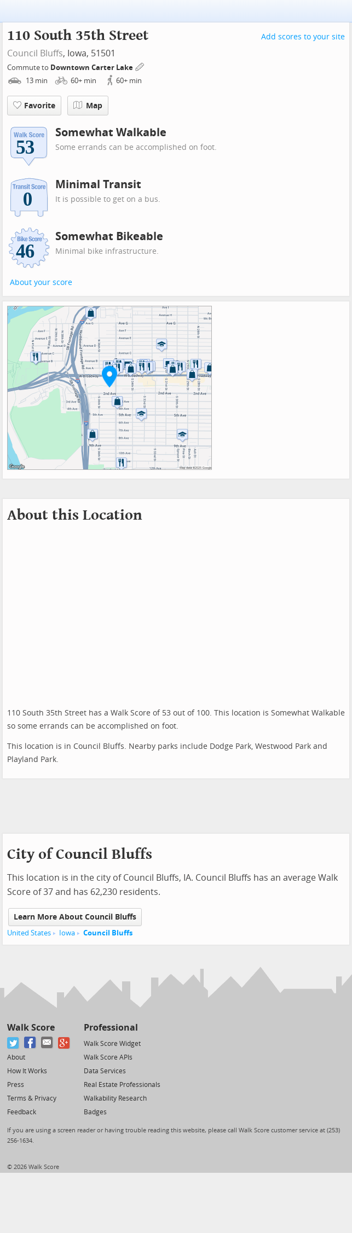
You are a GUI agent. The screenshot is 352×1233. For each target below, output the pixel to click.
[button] (109, 376)
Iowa (67, 933)
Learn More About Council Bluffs (75, 917)
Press (15, 1085)
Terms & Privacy (31, 1098)
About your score (41, 282)
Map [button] (87, 105)
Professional (111, 1027)
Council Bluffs (35, 53)
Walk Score (31, 1027)
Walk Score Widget (112, 1044)
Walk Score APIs (108, 1057)
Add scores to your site (303, 37)
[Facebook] (30, 1043)
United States (29, 933)
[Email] (47, 1043)
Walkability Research (115, 1098)
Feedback (21, 1112)
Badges (95, 1112)
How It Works (27, 1071)
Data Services (105, 1071)
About (16, 1057)
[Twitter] (13, 1043)
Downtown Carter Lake (92, 67)
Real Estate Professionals (122, 1085)
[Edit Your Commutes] (140, 66)
